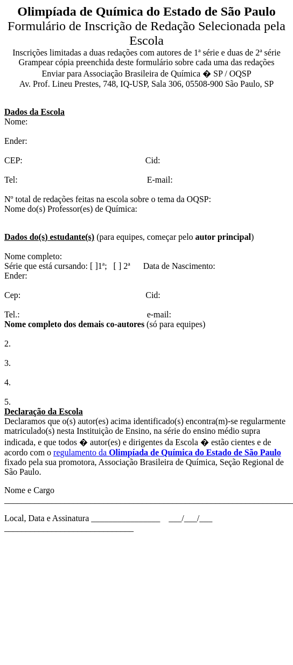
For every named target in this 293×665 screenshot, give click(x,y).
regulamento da (167, 452)
